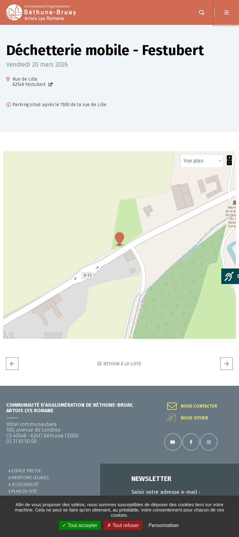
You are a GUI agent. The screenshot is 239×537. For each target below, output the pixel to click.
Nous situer (194, 418)
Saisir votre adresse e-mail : (165, 492)
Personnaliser (163, 525)
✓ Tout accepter (79, 525)
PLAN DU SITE (24, 491)
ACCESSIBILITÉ (25, 484)
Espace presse (26, 471)
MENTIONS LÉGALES (30, 477)
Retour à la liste (122, 364)
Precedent (12, 363)
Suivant (226, 363)
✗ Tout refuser (123, 525)
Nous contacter (199, 406)
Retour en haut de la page (226, 385)
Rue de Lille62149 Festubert (29, 82)
